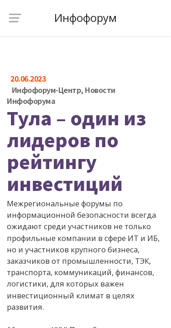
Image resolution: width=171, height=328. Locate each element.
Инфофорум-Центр (46, 89)
